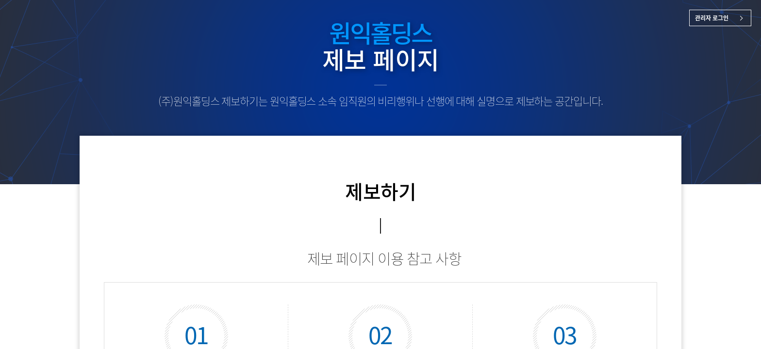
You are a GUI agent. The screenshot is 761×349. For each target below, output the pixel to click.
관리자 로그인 (711, 18)
